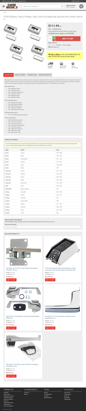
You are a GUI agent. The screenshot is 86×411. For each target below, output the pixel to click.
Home (4, 12)
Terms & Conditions (8, 406)
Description (8, 75)
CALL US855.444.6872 (75, 67)
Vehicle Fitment (20, 75)
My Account (67, 392)
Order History (67, 394)
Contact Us (14, 1)
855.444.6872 (6, 1)
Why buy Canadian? (8, 399)
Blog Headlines (48, 397)
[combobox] (43, 227)
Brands (46, 392)
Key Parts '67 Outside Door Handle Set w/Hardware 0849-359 (22, 317)
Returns (26, 394)
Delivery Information (8, 402)
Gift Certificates (48, 394)
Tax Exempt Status (8, 397)
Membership (67, 399)
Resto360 (6, 392)
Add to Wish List (53, 47)
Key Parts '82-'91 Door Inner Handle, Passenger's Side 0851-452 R (22, 269)
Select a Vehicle (55, 54)
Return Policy (7, 394)
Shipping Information (9, 396)
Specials (46, 396)
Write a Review (67, 45)
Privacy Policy (7, 404)
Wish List (66, 396)
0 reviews (58, 45)
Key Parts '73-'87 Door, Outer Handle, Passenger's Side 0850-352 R (22, 365)
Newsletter (67, 397)
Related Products (45, 75)
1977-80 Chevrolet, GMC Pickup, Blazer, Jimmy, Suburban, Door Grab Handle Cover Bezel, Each (60, 269)
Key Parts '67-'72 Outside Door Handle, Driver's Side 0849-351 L (60, 317)
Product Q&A (32, 75)
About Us (6, 401)
